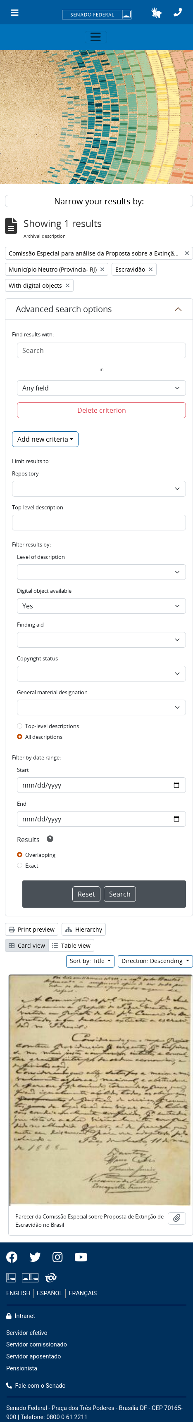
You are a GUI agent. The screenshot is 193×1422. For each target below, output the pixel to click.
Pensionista (21, 1368)
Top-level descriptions (52, 726)
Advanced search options (64, 309)
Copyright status (37, 658)
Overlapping (40, 855)
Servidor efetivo (27, 1333)
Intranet (20, 1316)
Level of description (41, 557)
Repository (25, 473)
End (21, 803)
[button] (156, 12)
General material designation (52, 692)
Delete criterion (101, 410)
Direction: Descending (153, 961)
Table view (71, 945)
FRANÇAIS (83, 1293)
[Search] (101, 350)
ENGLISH (18, 1293)
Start (23, 770)
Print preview (32, 929)
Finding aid (30, 624)
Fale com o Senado (36, 1385)
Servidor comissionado (36, 1344)
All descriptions (43, 737)
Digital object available (44, 590)
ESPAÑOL (49, 1293)
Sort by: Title (88, 961)
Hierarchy (83, 929)
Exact (31, 865)
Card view (27, 945)
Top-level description (37, 507)
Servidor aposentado (33, 1356)
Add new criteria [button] (42, 439)
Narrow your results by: (99, 201)
